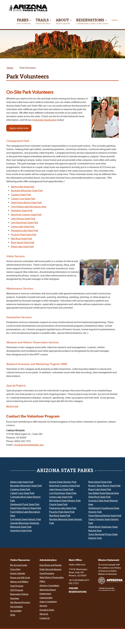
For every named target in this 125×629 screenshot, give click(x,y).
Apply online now (18, 128)
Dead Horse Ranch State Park (26, 202)
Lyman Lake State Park (22, 226)
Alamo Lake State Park (22, 186)
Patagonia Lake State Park (24, 230)
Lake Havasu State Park (23, 218)
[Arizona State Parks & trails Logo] (22, 7)
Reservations (92, 22)
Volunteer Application (45, 120)
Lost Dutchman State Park (24, 222)
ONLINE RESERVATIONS (78, 590)
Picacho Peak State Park (23, 234)
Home (10, 67)
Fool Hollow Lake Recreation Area (28, 206)
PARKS (24, 22)
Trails (43, 22)
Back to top (12, 406)
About (63, 22)
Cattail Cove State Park (23, 198)
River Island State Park (22, 242)
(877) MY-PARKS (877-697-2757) (79, 582)
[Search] (115, 19)
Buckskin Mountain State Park (27, 190)
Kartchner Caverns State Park (26, 214)
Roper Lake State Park (22, 246)
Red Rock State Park (21, 238)
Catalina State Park (21, 194)
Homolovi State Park (21, 210)
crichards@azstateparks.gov (28, 444)
